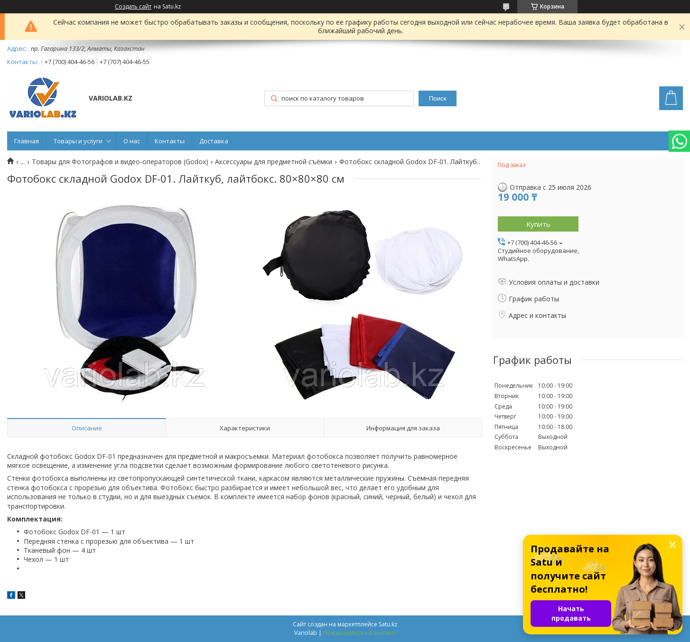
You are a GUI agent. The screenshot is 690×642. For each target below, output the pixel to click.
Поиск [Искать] (438, 98)
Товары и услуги (78, 141)
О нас (131, 141)
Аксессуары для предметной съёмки (273, 162)
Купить (538, 224)
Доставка (213, 141)
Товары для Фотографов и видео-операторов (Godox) (120, 162)
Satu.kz (388, 624)
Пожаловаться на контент (359, 633)
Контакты (170, 141)
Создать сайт (133, 6)
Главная (26, 141)
